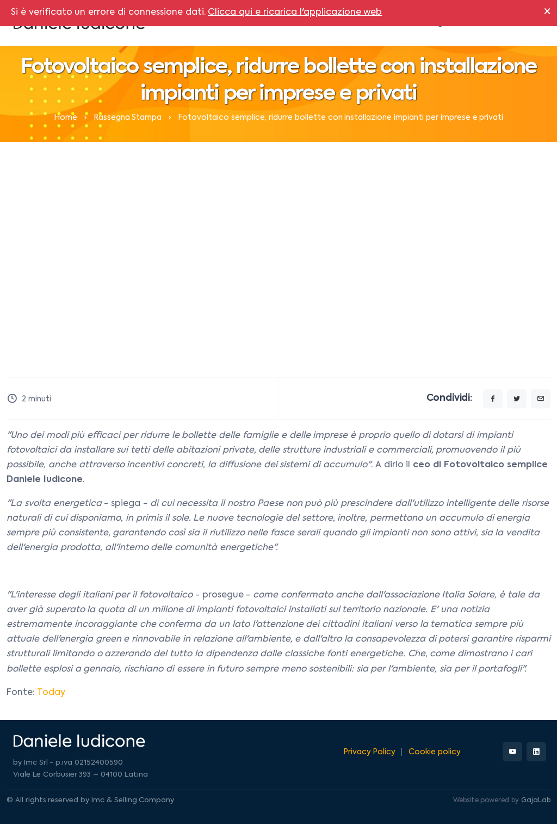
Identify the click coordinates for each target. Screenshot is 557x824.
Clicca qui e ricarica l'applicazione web (295, 12)
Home (65, 117)
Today (51, 692)
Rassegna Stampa (128, 117)
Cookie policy (435, 752)
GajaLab (535, 800)
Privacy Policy (369, 752)
